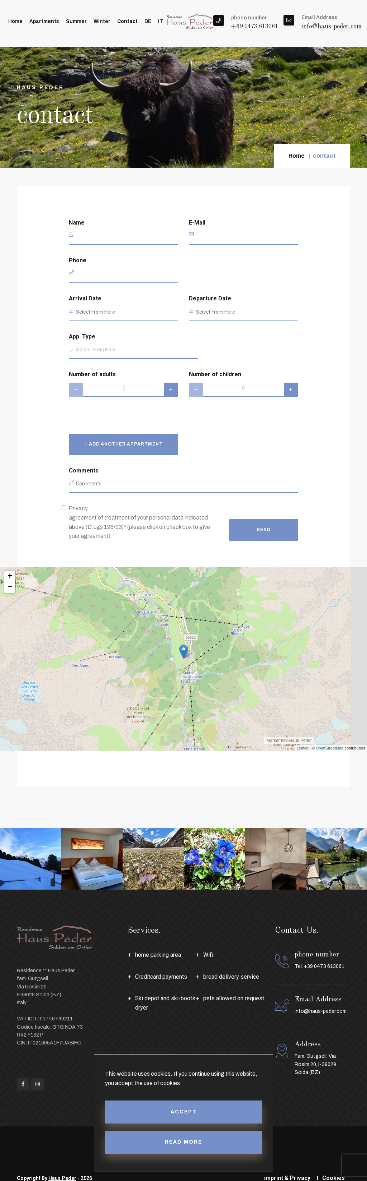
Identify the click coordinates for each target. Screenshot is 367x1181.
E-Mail (197, 222)
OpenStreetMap (330, 748)
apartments (44, 21)
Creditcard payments (161, 976)
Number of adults (92, 374)
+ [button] (10, 576)
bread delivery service (231, 976)
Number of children (215, 374)
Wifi (208, 954)
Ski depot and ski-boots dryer (165, 1003)
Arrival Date (85, 298)
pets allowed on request (233, 998)
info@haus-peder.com (331, 26)
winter (102, 21)
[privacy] (64, 508)
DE (147, 21)
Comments (84, 470)
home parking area (158, 954)
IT (160, 21)
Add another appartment (123, 444)
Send (264, 529)
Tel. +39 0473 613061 (319, 966)
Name (77, 222)
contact (127, 21)
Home (15, 21)
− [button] (10, 587)
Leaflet (303, 748)
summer (76, 21)
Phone (77, 260)
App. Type (82, 336)
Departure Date (210, 298)
